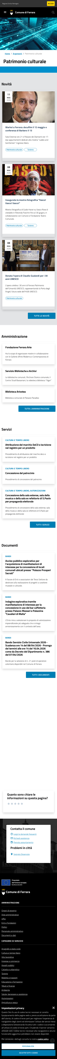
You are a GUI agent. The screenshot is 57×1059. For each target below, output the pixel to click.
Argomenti (17, 53)
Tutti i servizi (42, 524)
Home (7, 53)
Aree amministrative (10, 920)
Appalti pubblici (8, 971)
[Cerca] (53, 12)
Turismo (5, 979)
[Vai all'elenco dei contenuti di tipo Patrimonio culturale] (14, 149)
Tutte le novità (41, 315)
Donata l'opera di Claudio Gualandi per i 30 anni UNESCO (26, 277)
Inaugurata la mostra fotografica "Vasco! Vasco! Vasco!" (25, 201)
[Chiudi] (53, 1007)
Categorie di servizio (12, 947)
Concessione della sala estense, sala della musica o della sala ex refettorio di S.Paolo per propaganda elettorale (28, 498)
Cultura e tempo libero (11, 959)
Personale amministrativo (12, 937)
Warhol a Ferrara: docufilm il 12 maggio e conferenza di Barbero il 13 (26, 129)
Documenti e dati (9, 941)
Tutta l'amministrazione (37, 408)
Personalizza (28, 1046)
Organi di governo (9, 916)
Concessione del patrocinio (19, 473)
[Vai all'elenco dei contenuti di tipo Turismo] (30, 149)
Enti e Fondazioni (9, 929)
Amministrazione (10, 908)
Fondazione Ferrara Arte (18, 347)
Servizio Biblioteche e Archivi (21, 371)
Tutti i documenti (40, 674)
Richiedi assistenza (19, 844)
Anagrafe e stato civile (11, 955)
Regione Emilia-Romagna (10, 3)
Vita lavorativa (8, 963)
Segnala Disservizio (20, 860)
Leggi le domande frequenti (23, 840)
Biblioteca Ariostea (15, 392)
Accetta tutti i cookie (28, 1052)
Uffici (4, 925)
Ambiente (6, 996)
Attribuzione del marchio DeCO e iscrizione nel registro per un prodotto (28, 446)
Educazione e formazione (12, 988)
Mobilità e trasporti (9, 983)
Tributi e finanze (8, 992)
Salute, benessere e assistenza (14, 1000)
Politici (4, 933)
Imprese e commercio (10, 967)
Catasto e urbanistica (10, 975)
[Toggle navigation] (5, 12)
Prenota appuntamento (21, 848)
